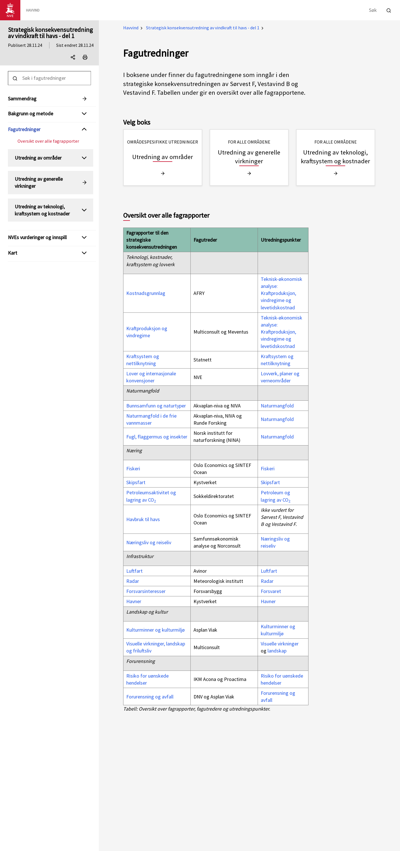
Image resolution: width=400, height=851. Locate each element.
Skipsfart (135, 482)
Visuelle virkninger (280, 643)
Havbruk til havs (143, 519)
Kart (12, 253)
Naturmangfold (277, 405)
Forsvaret (271, 591)
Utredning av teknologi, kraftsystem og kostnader (42, 210)
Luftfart (134, 571)
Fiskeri (133, 468)
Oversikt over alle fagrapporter (48, 141)
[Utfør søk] (388, 10)
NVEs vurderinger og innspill (37, 237)
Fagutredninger (24, 129)
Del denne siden (74, 58)
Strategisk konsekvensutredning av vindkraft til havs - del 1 (50, 33)
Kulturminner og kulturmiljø (155, 630)
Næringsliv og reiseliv (148, 542)
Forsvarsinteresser (146, 591)
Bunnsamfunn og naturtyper (156, 405)
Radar (132, 581)
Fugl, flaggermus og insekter (156, 436)
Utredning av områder (38, 158)
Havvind (130, 27)
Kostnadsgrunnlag (145, 293)
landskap (277, 650)
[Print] (85, 57)
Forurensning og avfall (149, 696)
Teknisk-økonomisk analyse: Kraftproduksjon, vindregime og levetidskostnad (281, 293)
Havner (133, 601)
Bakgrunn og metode (30, 113)
